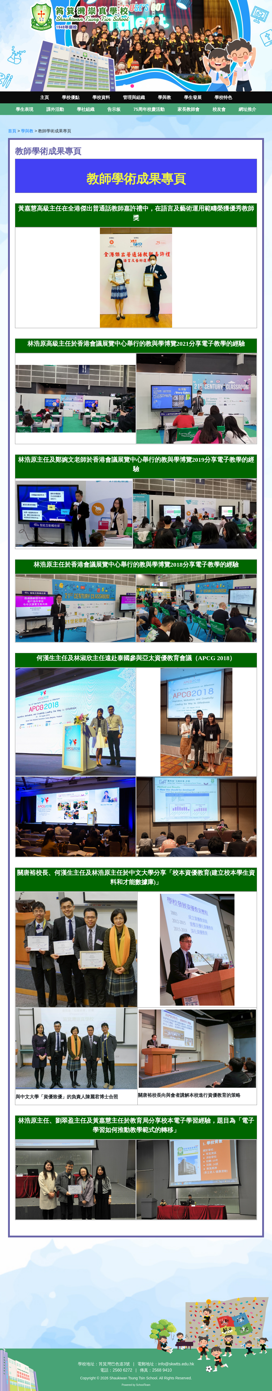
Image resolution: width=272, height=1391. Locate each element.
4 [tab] (147, 86)
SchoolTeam (143, 1384)
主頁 (44, 97)
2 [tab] (132, 86)
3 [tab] (140, 86)
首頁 (12, 131)
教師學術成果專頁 (54, 131)
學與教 (27, 131)
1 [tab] (124, 86)
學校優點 (70, 97)
